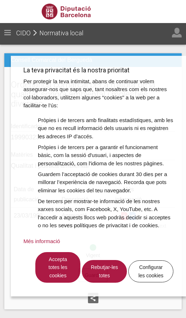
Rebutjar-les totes (104, 271)
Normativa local (61, 33)
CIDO (23, 33)
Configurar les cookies (150, 271)
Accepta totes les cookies (58, 267)
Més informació (41, 241)
